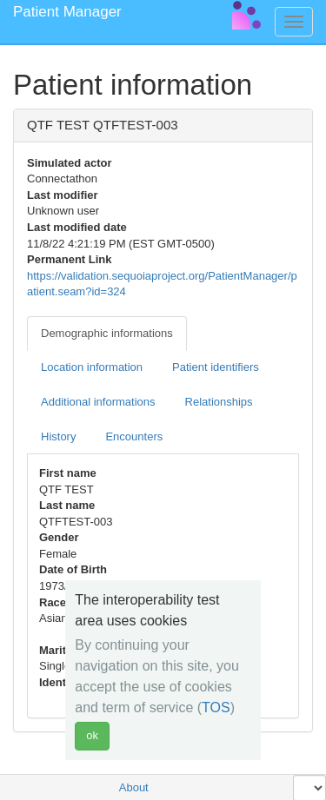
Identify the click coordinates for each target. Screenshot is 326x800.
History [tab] (58, 436)
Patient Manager (67, 11)
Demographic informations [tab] (107, 333)
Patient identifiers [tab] (215, 367)
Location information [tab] (92, 367)
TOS (216, 707)
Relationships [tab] (219, 401)
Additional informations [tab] (98, 401)
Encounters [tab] (134, 436)
